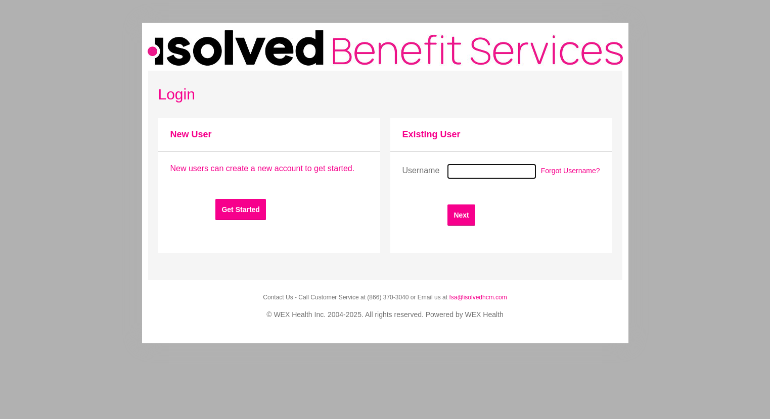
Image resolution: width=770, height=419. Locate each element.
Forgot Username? (570, 171)
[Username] (491, 171)
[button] (240, 209)
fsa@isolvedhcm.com (478, 297)
